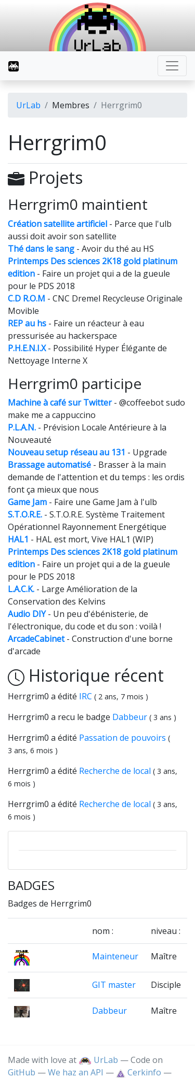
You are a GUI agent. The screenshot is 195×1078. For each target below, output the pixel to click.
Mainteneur (115, 956)
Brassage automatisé (49, 464)
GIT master (114, 984)
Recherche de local (116, 771)
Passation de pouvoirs (123, 737)
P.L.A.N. (22, 427)
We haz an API (75, 1072)
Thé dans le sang (41, 248)
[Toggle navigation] (172, 65)
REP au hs (27, 323)
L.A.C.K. (21, 589)
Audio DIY (27, 614)
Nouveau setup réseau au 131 (66, 452)
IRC (86, 696)
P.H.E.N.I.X (27, 348)
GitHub (21, 1072)
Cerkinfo (139, 1072)
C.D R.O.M (26, 298)
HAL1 (18, 539)
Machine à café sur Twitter (60, 402)
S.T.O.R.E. (25, 514)
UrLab (28, 105)
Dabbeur (130, 717)
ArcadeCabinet (36, 638)
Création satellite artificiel (57, 223)
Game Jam (27, 502)
